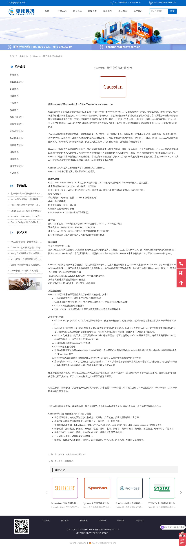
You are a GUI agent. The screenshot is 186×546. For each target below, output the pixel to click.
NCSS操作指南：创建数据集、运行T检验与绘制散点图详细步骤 (27, 242)
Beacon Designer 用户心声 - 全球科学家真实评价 (27, 222)
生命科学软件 (16, 138)
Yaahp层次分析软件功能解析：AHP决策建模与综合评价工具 (27, 259)
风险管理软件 (16, 166)
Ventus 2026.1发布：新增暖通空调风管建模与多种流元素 (27, 199)
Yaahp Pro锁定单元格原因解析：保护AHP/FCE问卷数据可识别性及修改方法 (27, 265)
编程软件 (14, 152)
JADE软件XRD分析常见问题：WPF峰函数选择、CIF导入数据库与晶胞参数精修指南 (27, 270)
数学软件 (14, 110)
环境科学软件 (16, 82)
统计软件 (14, 96)
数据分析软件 (16, 117)
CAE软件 (14, 173)
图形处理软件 (16, 131)
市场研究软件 (16, 145)
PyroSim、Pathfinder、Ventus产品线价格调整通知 (27, 216)
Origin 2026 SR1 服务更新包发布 (26, 211)
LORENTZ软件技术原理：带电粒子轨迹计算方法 (27, 247)
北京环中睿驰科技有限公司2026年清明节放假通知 (27, 193)
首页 (12, 56)
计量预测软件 (16, 124)
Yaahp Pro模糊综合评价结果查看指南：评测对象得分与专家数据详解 (27, 253)
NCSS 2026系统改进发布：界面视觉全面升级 (27, 205)
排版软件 (14, 159)
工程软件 (14, 103)
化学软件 (14, 89)
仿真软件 (14, 75)
